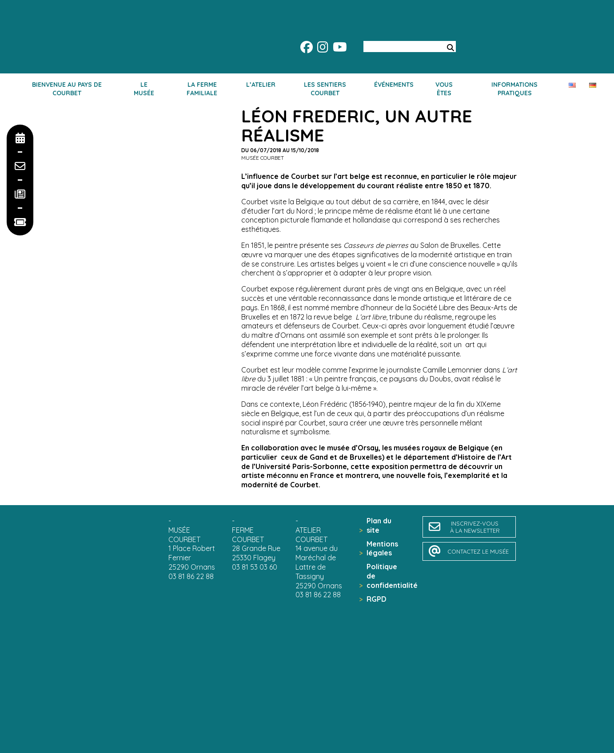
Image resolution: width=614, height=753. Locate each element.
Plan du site (379, 525)
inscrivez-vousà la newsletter (475, 527)
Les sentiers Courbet (325, 89)
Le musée (144, 89)
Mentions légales (382, 548)
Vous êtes (444, 89)
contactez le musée (478, 551)
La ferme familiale (202, 89)
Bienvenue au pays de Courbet (67, 89)
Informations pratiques (514, 89)
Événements (394, 85)
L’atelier (260, 85)
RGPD (377, 599)
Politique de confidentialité (386, 576)
